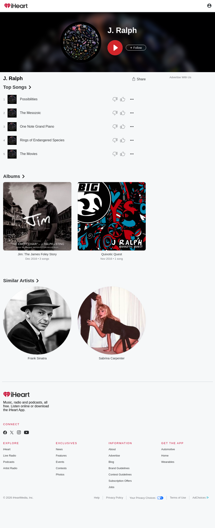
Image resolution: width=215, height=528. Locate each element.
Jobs (111, 487)
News (59, 449)
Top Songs (17, 87)
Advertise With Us (180, 77)
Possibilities (29, 99)
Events (60, 461)
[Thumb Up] (122, 99)
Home (165, 455)
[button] (115, 47)
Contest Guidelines (120, 474)
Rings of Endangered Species (42, 140)
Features (61, 455)
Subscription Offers (120, 480)
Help (97, 497)
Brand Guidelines (119, 468)
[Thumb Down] (115, 99)
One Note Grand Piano (37, 126)
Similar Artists (21, 280)
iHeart (6, 449)
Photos (60, 474)
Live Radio (9, 455)
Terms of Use (178, 497)
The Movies (28, 154)
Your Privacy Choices (146, 497)
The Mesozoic (30, 113)
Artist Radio (10, 468)
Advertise (114, 455)
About (112, 449)
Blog (111, 461)
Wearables (167, 461)
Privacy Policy (114, 497)
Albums (14, 176)
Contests (61, 468)
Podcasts (8, 461)
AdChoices (201, 497)
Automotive (168, 449)
